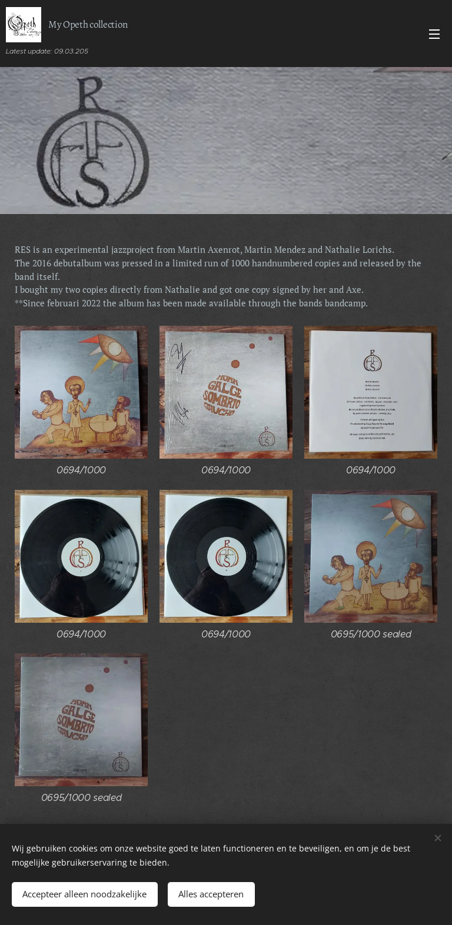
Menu (434, 34)
